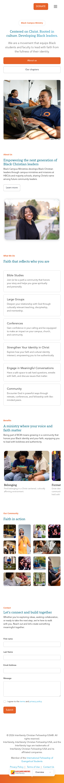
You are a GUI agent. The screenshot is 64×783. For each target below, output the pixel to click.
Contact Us (48, 767)
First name (8, 639)
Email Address (9, 665)
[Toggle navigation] (55, 6)
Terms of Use (33, 767)
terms (22, 702)
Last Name (8, 652)
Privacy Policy (17, 767)
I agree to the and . (24, 702)
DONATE (41, 6)
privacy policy (36, 702)
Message (7, 678)
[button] (26, 473)
